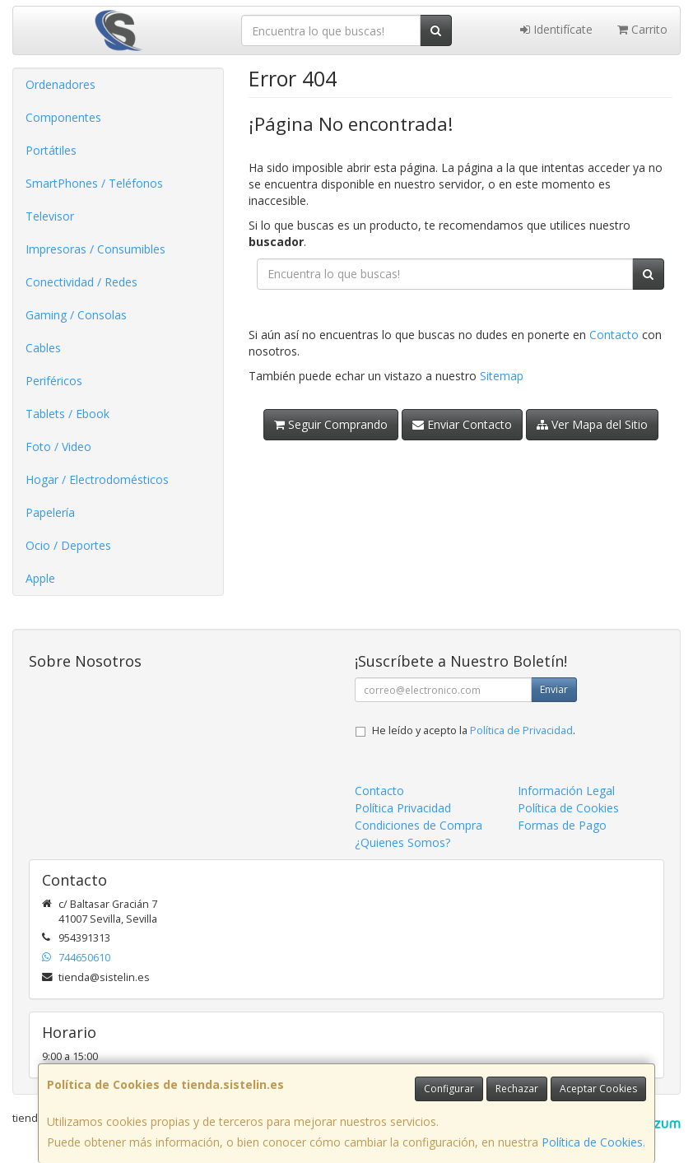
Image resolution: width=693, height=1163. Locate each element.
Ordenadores (60, 84)
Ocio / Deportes (68, 545)
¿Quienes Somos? (402, 842)
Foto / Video (58, 446)
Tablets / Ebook (67, 413)
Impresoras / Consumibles (95, 249)
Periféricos (54, 380)
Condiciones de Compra (418, 825)
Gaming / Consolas (76, 315)
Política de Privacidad (521, 730)
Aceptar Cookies (598, 1089)
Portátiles (51, 150)
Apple (40, 578)
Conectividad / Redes (81, 282)
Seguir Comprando (331, 424)
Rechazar (516, 1089)
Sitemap (501, 376)
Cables (43, 348)
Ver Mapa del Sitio (592, 424)
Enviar (554, 689)
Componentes (63, 117)
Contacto (614, 334)
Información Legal (566, 790)
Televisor (50, 216)
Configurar (449, 1089)
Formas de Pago (562, 825)
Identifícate (556, 29)
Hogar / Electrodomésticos (97, 479)
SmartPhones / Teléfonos (94, 183)
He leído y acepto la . (473, 730)
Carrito (642, 29)
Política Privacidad (403, 808)
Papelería (50, 512)
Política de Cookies (592, 1142)
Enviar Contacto (462, 424)
